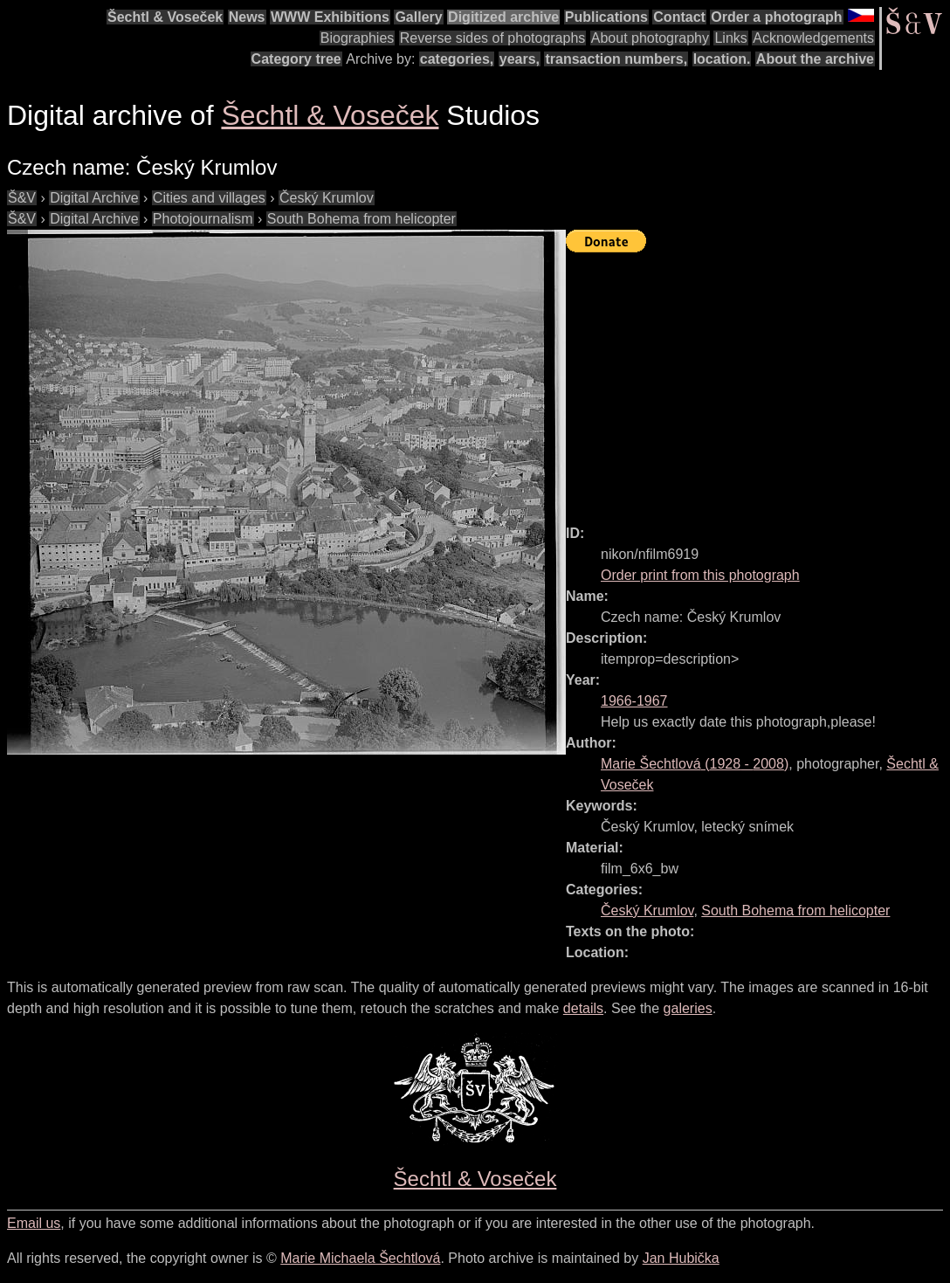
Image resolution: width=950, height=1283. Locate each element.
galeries (688, 1008)
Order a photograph (776, 17)
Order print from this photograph (700, 575)
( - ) (694, 763)
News (247, 17)
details (583, 1008)
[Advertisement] (758, 381)
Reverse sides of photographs (493, 38)
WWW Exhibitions (330, 17)
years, (519, 59)
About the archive (815, 59)
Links (730, 38)
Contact (679, 17)
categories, (456, 59)
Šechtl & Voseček (165, 17)
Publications (606, 17)
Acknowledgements (813, 38)
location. (722, 59)
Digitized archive (503, 17)
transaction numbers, (616, 59)
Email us (33, 1223)
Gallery (418, 17)
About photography (650, 38)
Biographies (357, 38)
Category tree (296, 59)
